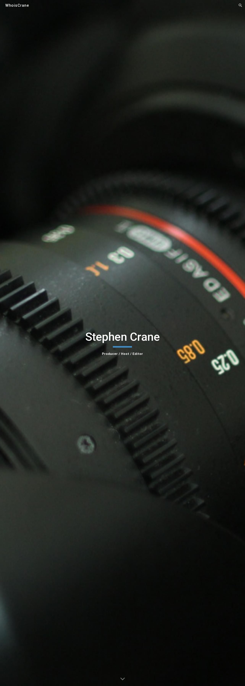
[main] (122, 343)
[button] (240, 5)
